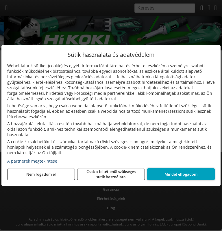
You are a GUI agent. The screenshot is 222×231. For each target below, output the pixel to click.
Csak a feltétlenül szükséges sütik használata (111, 174)
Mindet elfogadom (180, 174)
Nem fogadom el (41, 174)
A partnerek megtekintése (32, 161)
